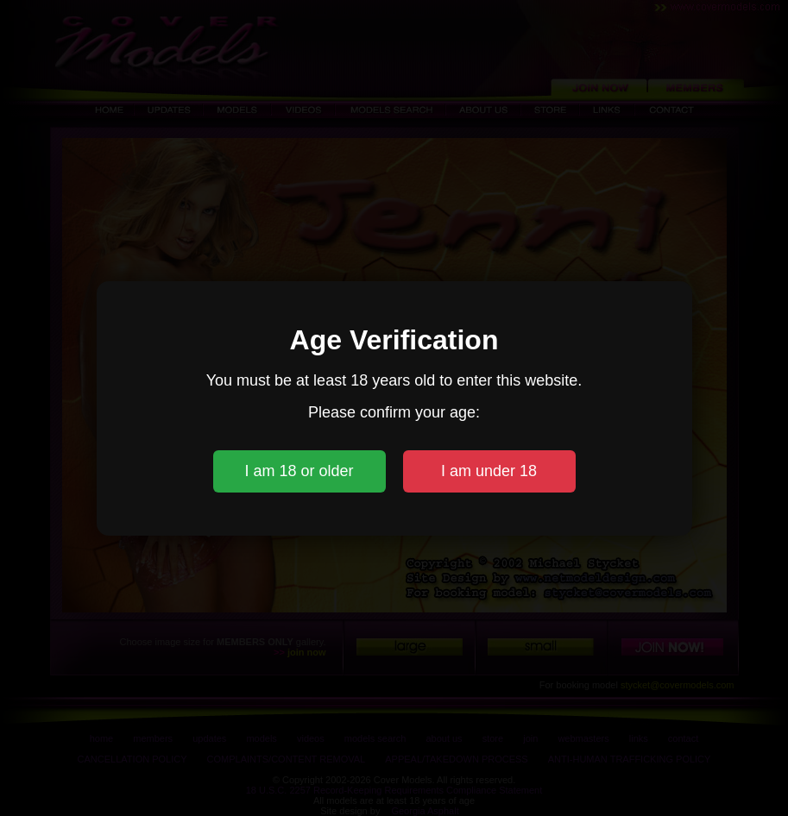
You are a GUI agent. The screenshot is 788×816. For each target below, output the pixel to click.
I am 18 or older (298, 471)
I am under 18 (489, 471)
